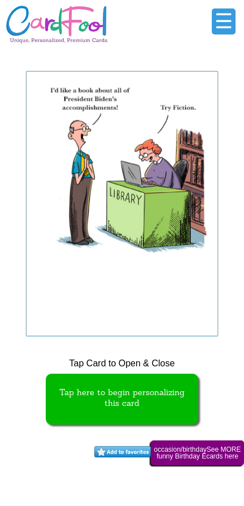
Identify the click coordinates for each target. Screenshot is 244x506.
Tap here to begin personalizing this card (122, 398)
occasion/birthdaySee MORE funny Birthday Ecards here (197, 453)
